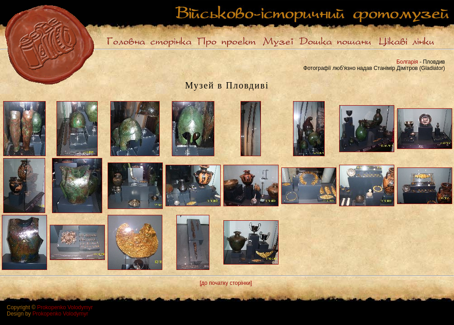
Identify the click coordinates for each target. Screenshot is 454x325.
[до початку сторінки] (226, 283)
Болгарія (407, 62)
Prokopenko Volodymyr (65, 307)
